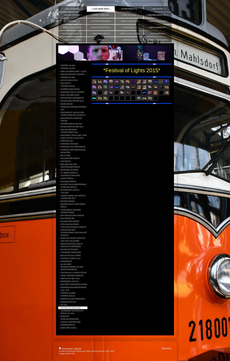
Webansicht (166, 348)
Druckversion (66, 349)
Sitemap (77, 349)
